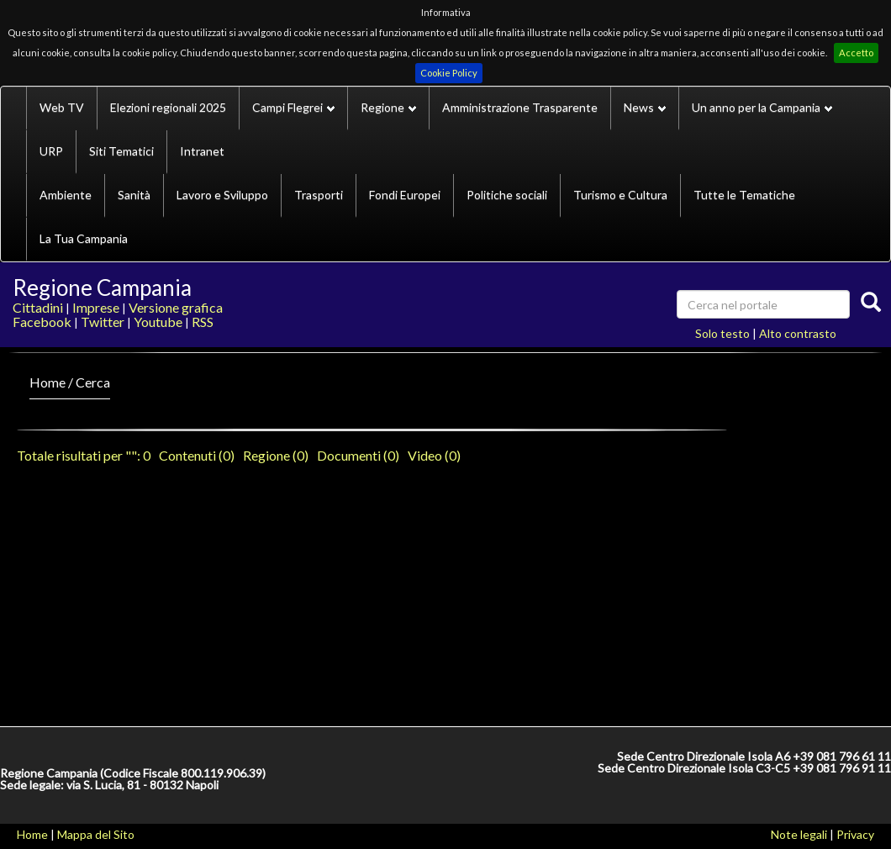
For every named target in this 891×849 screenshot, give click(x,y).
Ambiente (66, 194)
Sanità (134, 194)
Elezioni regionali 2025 (168, 107)
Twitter (102, 322)
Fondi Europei (404, 194)
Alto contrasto (797, 333)
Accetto (856, 52)
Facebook (42, 322)
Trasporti (318, 194)
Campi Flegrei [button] (293, 107)
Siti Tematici (121, 151)
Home (47, 382)
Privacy (855, 834)
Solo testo (722, 333)
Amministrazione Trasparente (520, 107)
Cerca (93, 382)
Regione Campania (102, 287)
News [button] (645, 107)
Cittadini (38, 307)
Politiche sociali (507, 194)
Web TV (62, 107)
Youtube (158, 322)
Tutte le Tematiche (744, 194)
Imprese (95, 307)
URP (51, 151)
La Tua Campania (84, 238)
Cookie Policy (448, 72)
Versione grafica (176, 307)
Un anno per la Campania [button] (762, 107)
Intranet (202, 151)
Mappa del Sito (95, 834)
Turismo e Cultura (620, 194)
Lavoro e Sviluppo (222, 194)
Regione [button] (388, 107)
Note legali (799, 834)
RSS (203, 322)
